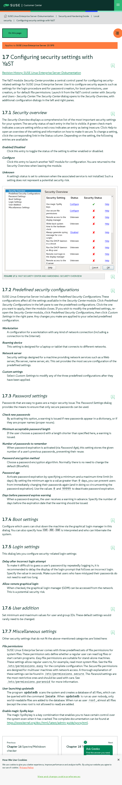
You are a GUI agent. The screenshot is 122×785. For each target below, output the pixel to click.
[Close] (118, 759)
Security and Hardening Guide (74, 16)
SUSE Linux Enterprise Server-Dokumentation (31, 16)
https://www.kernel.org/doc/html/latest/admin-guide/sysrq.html (47, 723)
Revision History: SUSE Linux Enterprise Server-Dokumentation (41, 72)
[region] (61, 770)
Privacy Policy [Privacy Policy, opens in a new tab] (27, 767)
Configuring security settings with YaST (35, 20)
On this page (14, 33)
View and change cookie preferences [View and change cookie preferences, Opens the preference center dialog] (59, 776)
